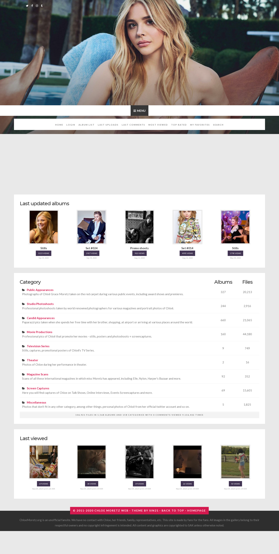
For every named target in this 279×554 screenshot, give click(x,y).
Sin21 (154, 510)
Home (59, 124)
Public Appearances (40, 290)
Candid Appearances (41, 318)
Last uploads (108, 124)
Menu (141, 110)
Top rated (179, 124)
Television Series (38, 346)
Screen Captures (38, 388)
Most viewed (158, 124)
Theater (32, 360)
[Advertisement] (139, 162)
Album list (87, 124)
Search (218, 124)
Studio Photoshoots (40, 304)
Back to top (173, 510)
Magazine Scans (37, 374)
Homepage (196, 510)
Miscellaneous (36, 402)
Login (70, 124)
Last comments (133, 124)
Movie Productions (39, 332)
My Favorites (200, 124)
